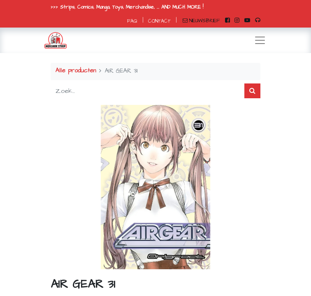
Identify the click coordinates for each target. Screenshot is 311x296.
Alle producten (76, 71)
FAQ (132, 21)
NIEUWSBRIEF (201, 20)
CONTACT (159, 21)
